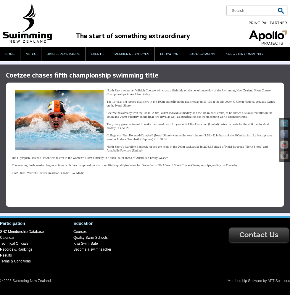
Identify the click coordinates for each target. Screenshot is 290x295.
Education (169, 54)
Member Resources (132, 54)
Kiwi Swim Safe (85, 243)
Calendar (7, 238)
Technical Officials (14, 243)
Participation (12, 223)
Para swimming (202, 54)
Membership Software (245, 281)
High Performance (63, 54)
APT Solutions (279, 281)
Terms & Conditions (15, 261)
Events (97, 54)
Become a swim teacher (92, 249)
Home (10, 54)
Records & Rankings (16, 249)
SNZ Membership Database (22, 232)
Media (31, 54)
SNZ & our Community (245, 54)
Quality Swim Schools (90, 238)
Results (6, 255)
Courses (80, 232)
